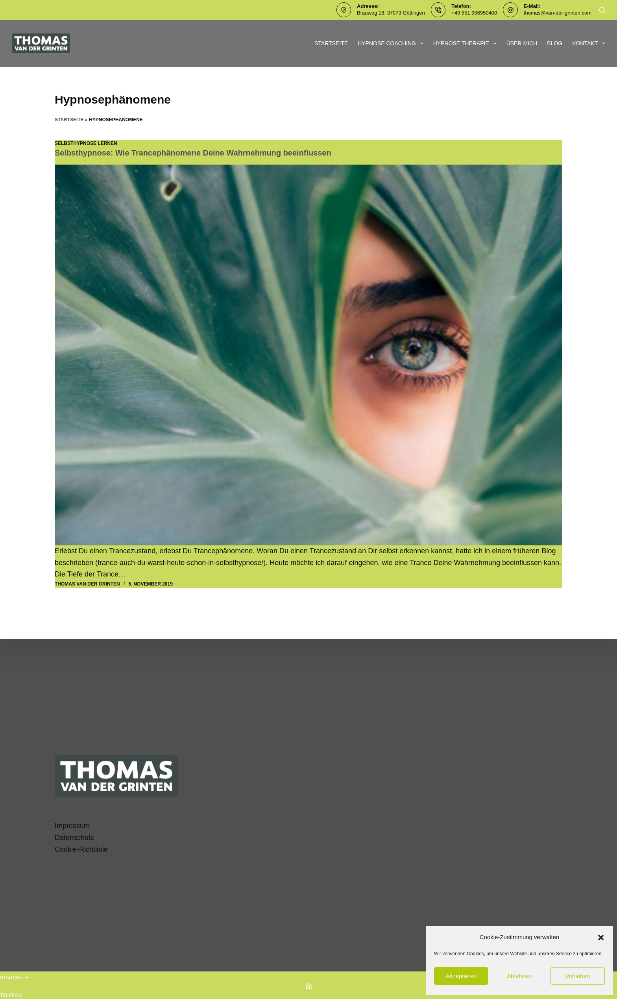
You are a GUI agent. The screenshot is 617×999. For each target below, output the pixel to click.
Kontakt (588, 43)
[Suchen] (602, 10)
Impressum (72, 826)
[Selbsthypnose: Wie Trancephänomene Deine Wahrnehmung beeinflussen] (308, 354)
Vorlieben (577, 976)
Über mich (522, 43)
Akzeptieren (461, 976)
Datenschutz (74, 837)
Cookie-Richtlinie (81, 849)
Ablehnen (519, 976)
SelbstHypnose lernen (86, 143)
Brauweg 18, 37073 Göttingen (391, 13)
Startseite (331, 43)
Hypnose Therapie (466, 43)
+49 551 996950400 (474, 13)
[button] (601, 938)
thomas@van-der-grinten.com (557, 13)
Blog (554, 43)
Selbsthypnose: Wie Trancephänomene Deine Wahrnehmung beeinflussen (193, 152)
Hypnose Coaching (392, 43)
